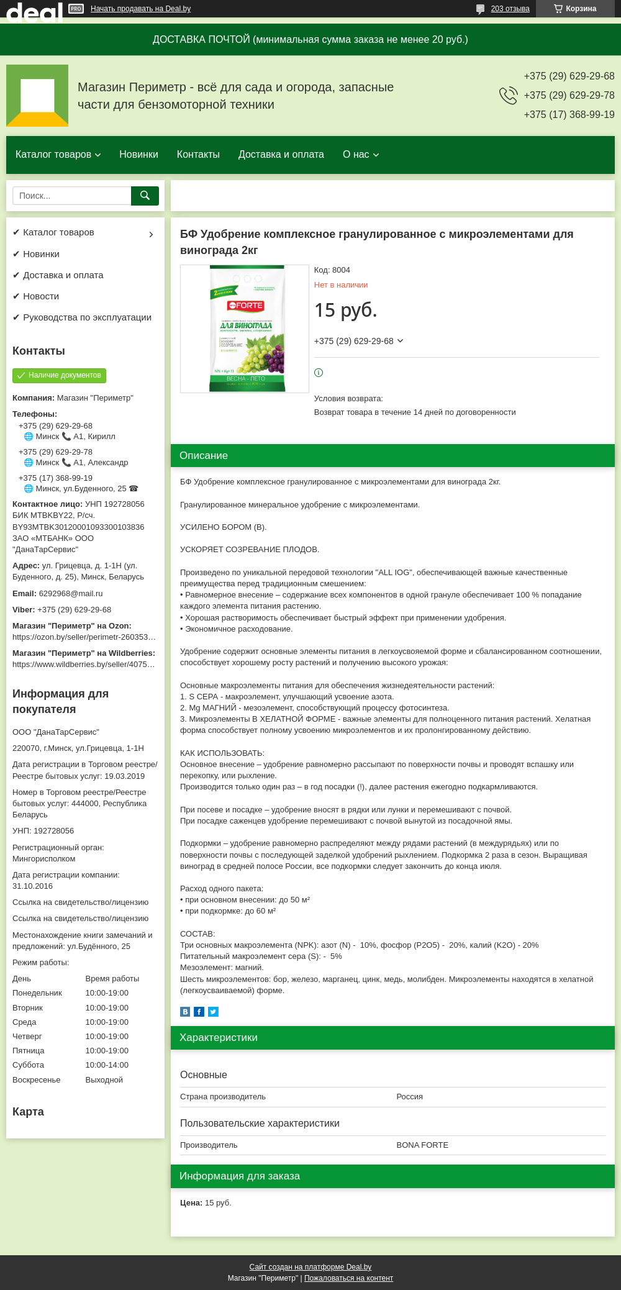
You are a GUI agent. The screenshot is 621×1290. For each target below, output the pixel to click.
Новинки (138, 154)
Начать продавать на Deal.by (141, 8)
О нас (356, 154)
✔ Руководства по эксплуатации (82, 317)
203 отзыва (510, 8)
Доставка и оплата (281, 154)
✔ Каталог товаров (53, 232)
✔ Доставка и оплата (58, 275)
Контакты (198, 154)
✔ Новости (35, 296)
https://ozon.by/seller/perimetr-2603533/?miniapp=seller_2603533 (129, 637)
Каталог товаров (53, 154)
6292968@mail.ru (71, 593)
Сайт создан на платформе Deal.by (311, 1267)
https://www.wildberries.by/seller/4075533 (86, 664)
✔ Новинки (36, 253)
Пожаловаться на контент (348, 1278)
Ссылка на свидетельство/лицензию (80, 902)
